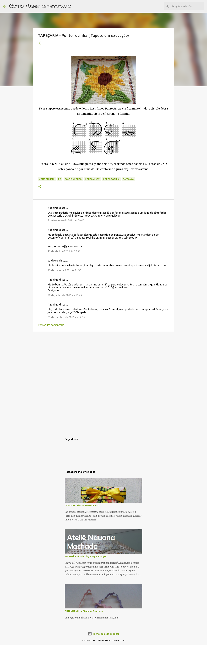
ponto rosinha (111, 179)
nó (59, 179)
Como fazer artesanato (40, 6)
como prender (46, 179)
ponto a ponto (73, 179)
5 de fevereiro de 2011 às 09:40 (66, 220)
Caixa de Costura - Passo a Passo (82, 505)
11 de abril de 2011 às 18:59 (64, 251)
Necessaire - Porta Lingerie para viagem (86, 556)
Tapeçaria (128, 179)
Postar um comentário (51, 324)
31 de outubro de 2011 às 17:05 (66, 317)
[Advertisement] (103, 359)
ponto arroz (92, 179)
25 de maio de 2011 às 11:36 (64, 270)
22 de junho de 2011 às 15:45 (65, 295)
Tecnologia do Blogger (103, 633)
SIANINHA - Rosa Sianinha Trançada (84, 611)
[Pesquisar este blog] (187, 6)
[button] (40, 43)
